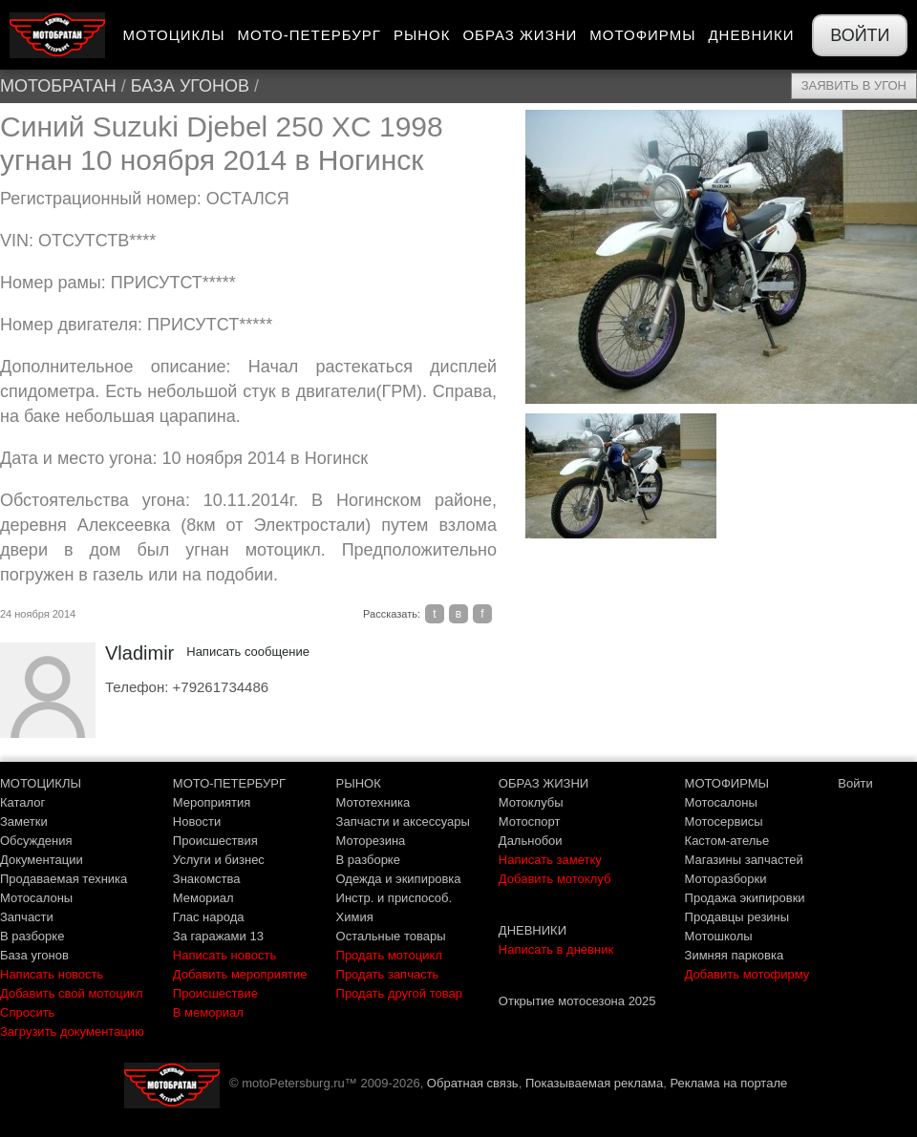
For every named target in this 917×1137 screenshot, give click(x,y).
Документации (41, 860)
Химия (354, 917)
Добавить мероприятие (240, 974)
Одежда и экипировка (398, 879)
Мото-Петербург (308, 35)
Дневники (751, 35)
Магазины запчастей (744, 860)
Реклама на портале (728, 1083)
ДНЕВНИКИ (532, 930)
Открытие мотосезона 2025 (577, 1001)
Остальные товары (391, 936)
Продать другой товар (399, 993)
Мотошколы (719, 936)
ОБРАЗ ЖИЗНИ (543, 783)
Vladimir (139, 652)
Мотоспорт (530, 821)
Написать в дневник (556, 949)
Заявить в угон (853, 85)
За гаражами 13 (218, 936)
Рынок (422, 35)
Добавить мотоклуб (555, 879)
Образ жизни (519, 35)
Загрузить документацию (72, 1031)
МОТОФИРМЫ (727, 783)
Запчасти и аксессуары (403, 821)
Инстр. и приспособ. (394, 898)
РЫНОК (358, 783)
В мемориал (208, 1012)
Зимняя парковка (734, 955)
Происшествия (215, 840)
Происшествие (215, 993)
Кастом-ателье (727, 840)
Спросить (27, 1012)
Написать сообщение (247, 651)
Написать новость (51, 974)
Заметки (24, 821)
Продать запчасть (387, 974)
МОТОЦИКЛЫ (40, 783)
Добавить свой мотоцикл (71, 993)
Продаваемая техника (63, 879)
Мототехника (373, 802)
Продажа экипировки (745, 898)
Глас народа (209, 917)
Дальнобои (531, 840)
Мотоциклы (173, 35)
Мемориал (203, 898)
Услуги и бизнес (219, 860)
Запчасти (26, 917)
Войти (859, 35)
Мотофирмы (642, 35)
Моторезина (371, 840)
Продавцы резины (737, 917)
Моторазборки (726, 879)
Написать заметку (550, 860)
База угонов (190, 85)
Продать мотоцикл (389, 955)
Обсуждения (36, 840)
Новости (197, 821)
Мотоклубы (531, 802)
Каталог (22, 802)
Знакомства (207, 879)
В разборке (32, 936)
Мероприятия (212, 802)
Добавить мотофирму (747, 974)
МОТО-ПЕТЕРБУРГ (229, 783)
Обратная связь (473, 1083)
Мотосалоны (36, 898)
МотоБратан (58, 85)
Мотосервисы (724, 821)
